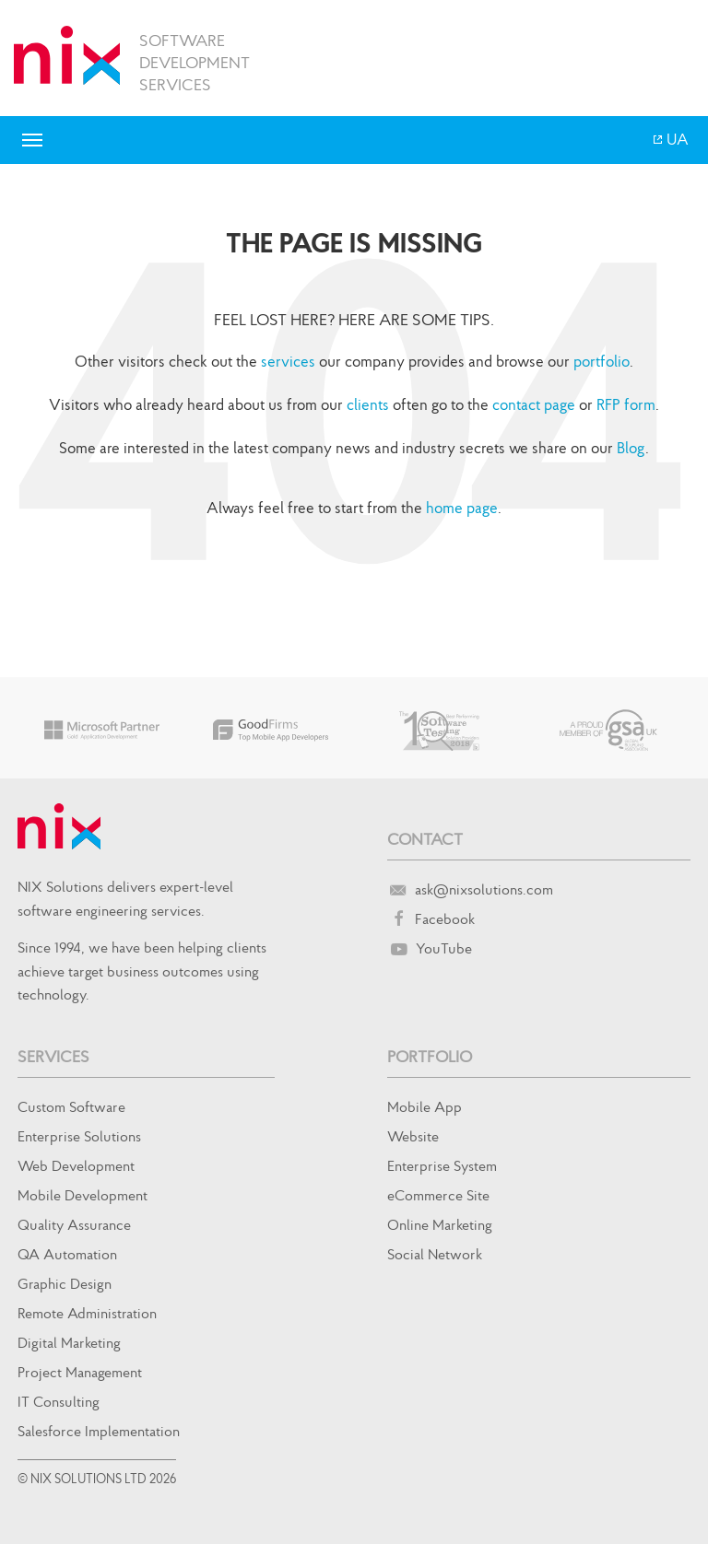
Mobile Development (83, 1195)
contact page (533, 404)
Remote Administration (87, 1313)
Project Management (80, 1372)
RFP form (625, 404)
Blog (631, 448)
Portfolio (429, 1056)
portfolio (601, 361)
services (288, 361)
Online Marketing (439, 1224)
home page (462, 507)
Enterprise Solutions (79, 1136)
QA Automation (67, 1254)
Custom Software (71, 1106)
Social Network (434, 1254)
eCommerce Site (438, 1195)
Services (53, 1056)
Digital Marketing (69, 1342)
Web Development (76, 1165)
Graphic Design (65, 1283)
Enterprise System (442, 1165)
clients (368, 404)
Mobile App (424, 1106)
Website (413, 1136)
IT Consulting (59, 1401)
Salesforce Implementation (99, 1430)
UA (676, 139)
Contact (425, 838)
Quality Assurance (74, 1224)
